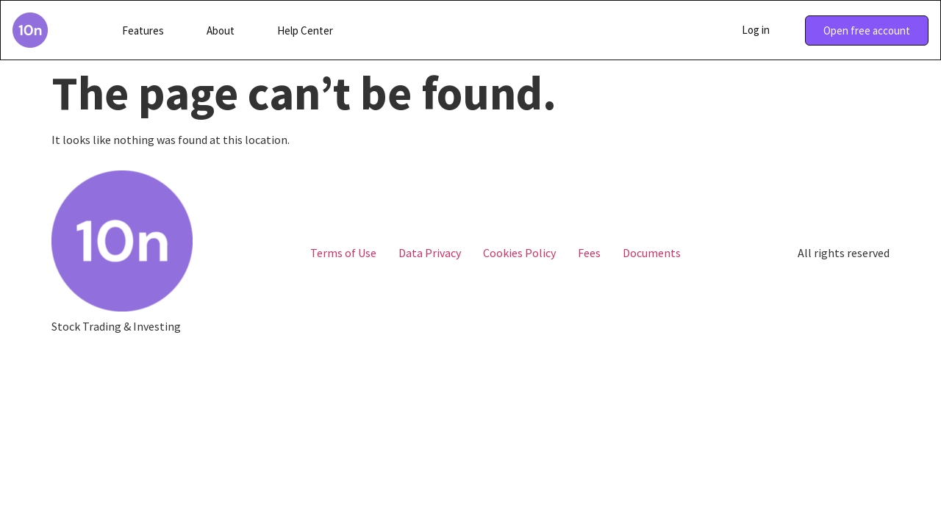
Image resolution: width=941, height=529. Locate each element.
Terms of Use (343, 252)
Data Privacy (429, 252)
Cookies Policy (519, 252)
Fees (589, 252)
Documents (652, 252)
